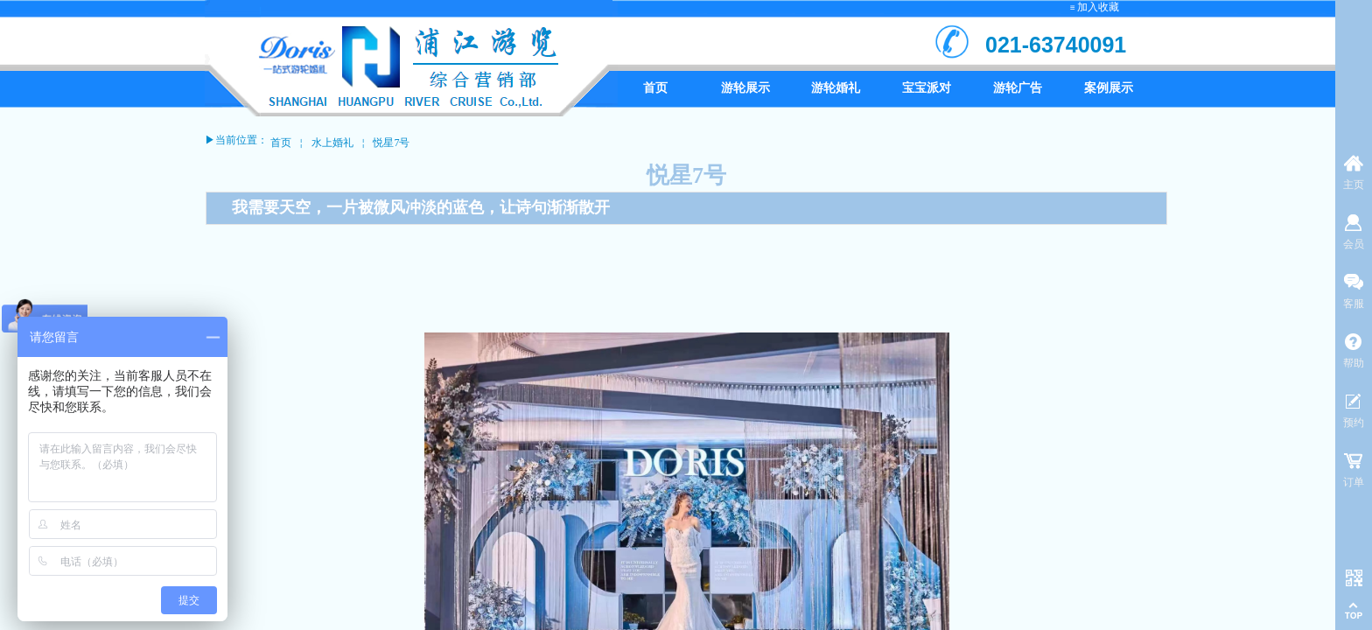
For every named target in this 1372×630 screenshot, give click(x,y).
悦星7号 (391, 142)
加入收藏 (1098, 7)
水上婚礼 (333, 142)
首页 (280, 142)
